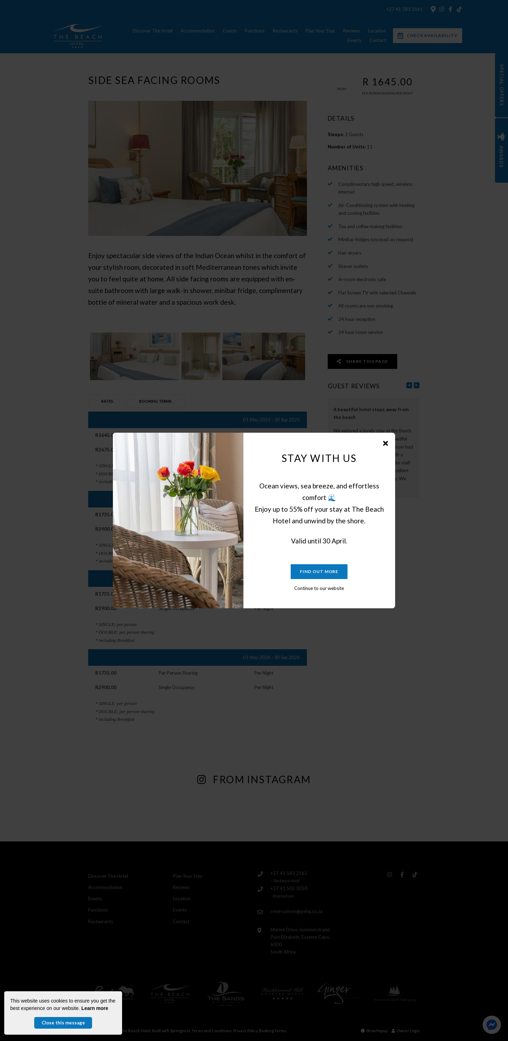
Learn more (94, 1008)
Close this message (63, 1022)
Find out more (319, 571)
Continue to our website (319, 588)
